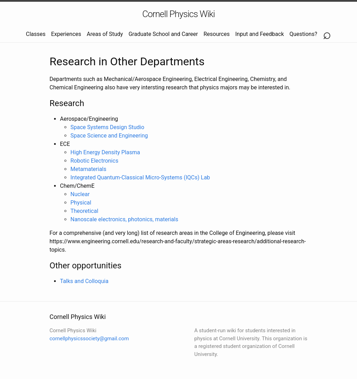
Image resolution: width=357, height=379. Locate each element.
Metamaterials (88, 169)
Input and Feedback (259, 34)
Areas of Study (105, 34)
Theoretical (84, 211)
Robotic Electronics (94, 160)
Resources (217, 34)
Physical (80, 202)
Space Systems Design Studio (107, 127)
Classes (35, 34)
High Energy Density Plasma (105, 152)
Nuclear (80, 194)
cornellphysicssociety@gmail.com (89, 338)
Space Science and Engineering (109, 135)
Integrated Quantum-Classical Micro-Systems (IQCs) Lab (140, 177)
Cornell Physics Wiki (178, 14)
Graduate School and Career (163, 34)
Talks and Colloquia (84, 281)
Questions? (303, 34)
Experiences (66, 34)
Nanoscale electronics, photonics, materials (124, 219)
